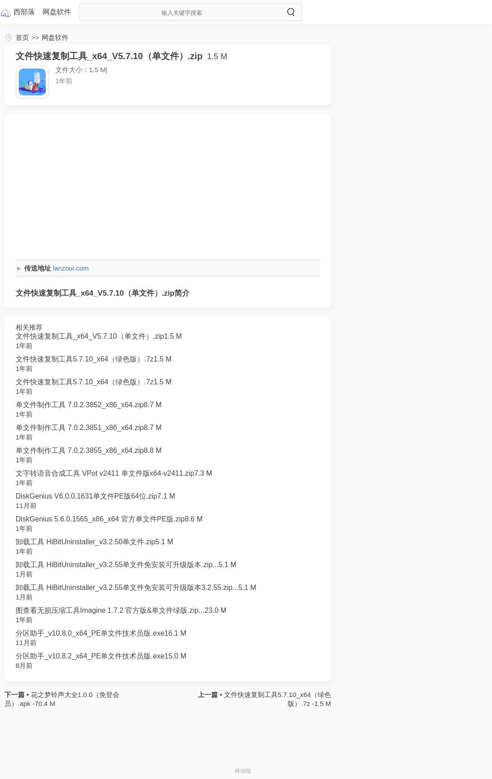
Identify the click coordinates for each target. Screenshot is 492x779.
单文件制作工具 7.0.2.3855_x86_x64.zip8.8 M (88, 450)
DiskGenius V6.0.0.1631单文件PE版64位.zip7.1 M (95, 496)
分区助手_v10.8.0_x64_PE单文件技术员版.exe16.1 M (101, 633)
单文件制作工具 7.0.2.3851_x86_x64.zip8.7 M (88, 427)
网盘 (56, 12)
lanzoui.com (71, 268)
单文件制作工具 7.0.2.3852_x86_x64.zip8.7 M (88, 405)
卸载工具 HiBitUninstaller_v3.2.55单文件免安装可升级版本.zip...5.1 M (126, 564)
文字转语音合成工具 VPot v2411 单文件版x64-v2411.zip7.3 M (114, 473)
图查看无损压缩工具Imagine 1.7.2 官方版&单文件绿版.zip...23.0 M (121, 610)
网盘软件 (55, 37)
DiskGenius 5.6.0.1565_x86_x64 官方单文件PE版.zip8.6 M (109, 519)
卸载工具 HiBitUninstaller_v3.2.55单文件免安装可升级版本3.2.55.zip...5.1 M (136, 587)
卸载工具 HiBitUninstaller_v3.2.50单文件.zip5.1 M (94, 542)
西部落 (24, 12)
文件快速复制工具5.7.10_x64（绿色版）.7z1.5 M (94, 359)
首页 (22, 37)
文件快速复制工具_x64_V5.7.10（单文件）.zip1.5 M (99, 336)
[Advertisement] (168, 188)
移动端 (243, 771)
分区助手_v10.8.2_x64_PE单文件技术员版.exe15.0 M (101, 656)
